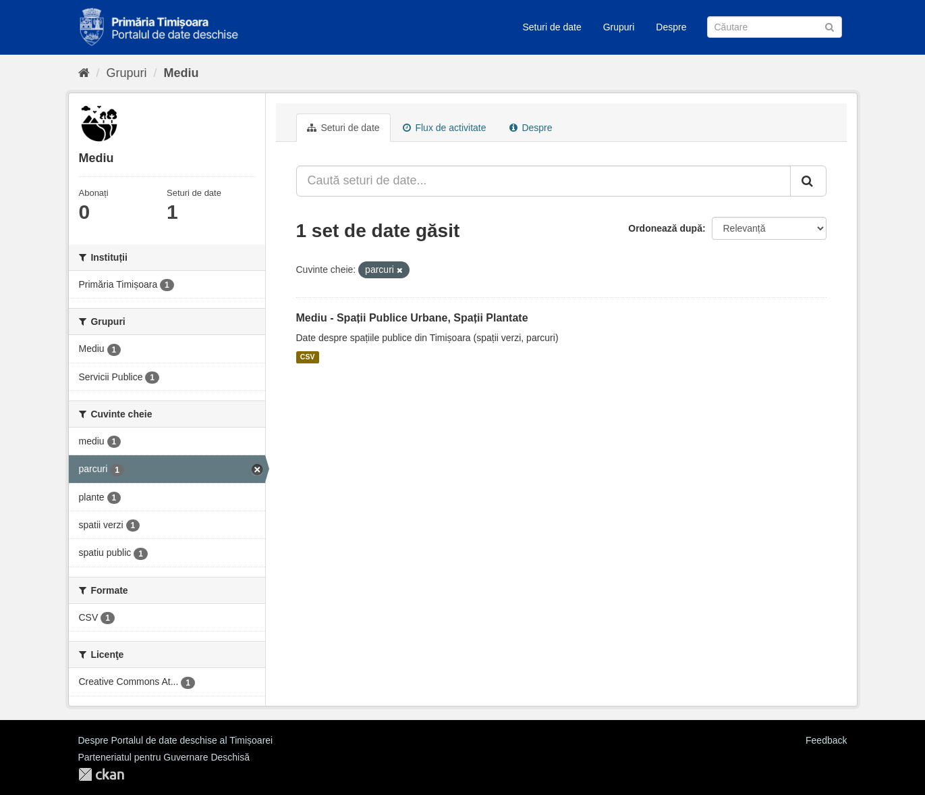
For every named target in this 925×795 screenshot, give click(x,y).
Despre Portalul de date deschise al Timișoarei (175, 740)
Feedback (826, 740)
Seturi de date (552, 27)
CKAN (101, 774)
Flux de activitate (444, 127)
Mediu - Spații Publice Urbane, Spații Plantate (412, 318)
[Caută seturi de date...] (543, 181)
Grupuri (619, 27)
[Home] (84, 73)
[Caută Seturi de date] (774, 27)
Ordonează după (665, 228)
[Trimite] (829, 26)
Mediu (181, 73)
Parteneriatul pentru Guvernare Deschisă (164, 757)
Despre (671, 27)
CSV (307, 357)
